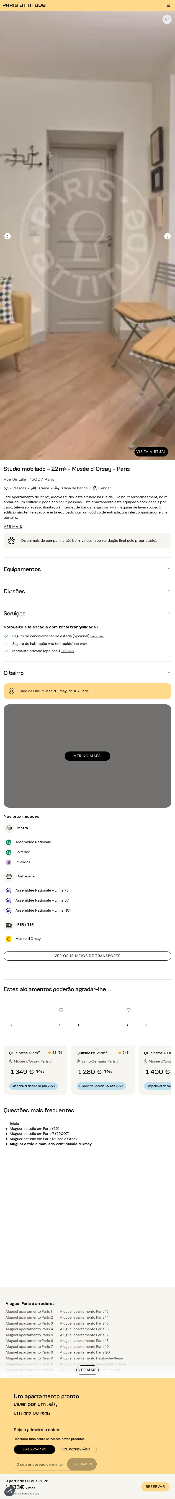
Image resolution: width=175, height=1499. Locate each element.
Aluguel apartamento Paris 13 (84, 1311)
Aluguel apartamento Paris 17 (84, 1335)
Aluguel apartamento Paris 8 (29, 1352)
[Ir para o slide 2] (35, 1037)
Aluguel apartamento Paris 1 (28, 1311)
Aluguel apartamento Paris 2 (29, 1317)
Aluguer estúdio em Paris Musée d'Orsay (43, 1138)
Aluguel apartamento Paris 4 (29, 1329)
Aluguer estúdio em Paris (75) (34, 1128)
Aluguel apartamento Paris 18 (84, 1340)
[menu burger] (168, 6)
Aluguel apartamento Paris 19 (84, 1346)
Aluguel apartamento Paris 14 (84, 1317)
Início (14, 1123)
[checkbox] (167, 19)
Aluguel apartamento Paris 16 (84, 1329)
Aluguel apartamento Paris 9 (29, 1358)
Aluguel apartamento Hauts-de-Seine (91, 1358)
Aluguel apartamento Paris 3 (29, 1323)
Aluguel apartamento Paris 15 (84, 1323)
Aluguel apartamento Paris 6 (29, 1340)
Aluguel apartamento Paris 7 (29, 1346)
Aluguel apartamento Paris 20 (85, 1352)
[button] (9, 1491)
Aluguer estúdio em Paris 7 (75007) (39, 1133)
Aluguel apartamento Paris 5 (29, 1335)
